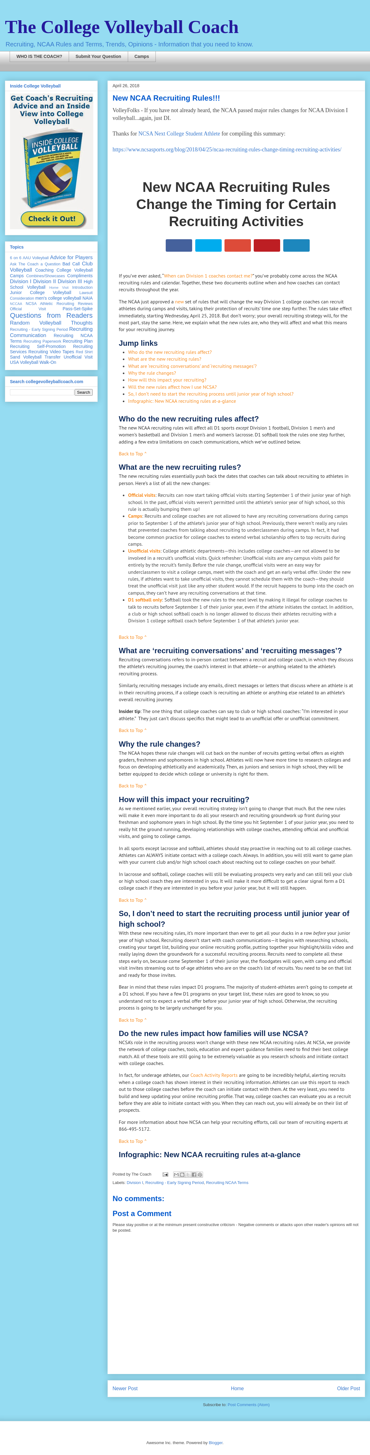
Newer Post (125, 1388)
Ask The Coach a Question (35, 264)
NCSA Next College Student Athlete (179, 134)
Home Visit (58, 287)
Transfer (52, 356)
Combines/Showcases (45, 276)
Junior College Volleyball (40, 292)
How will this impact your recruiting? (167, 380)
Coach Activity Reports (214, 1075)
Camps (142, 56)
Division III (70, 281)
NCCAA (16, 304)
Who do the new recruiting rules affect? (170, 352)
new (179, 301)
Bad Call (71, 263)
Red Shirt (84, 352)
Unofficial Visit (78, 356)
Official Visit (28, 309)
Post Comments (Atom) (249, 1404)
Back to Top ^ (133, 453)
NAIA (87, 298)
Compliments (80, 275)
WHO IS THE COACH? (39, 56)
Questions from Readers (51, 315)
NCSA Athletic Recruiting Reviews (59, 304)
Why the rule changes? (152, 373)
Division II (44, 281)
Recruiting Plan (78, 341)
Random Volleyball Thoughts (51, 323)
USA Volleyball (24, 362)
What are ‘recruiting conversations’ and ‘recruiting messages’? (192, 366)
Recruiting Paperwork (42, 341)
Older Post (348, 1388)
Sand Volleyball (26, 356)
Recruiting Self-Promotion (38, 346)
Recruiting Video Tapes (51, 351)
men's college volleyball (58, 298)
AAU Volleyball (36, 258)
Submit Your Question (98, 56)
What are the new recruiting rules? (164, 359)
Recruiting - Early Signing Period (175, 1182)
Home (237, 1388)
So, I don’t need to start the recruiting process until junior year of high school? (211, 394)
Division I (135, 1182)
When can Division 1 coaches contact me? (208, 276)
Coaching (44, 270)
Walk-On (47, 362)
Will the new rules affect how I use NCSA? (172, 387)
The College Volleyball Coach (122, 27)
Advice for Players (71, 257)
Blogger (215, 1442)
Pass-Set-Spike (78, 308)
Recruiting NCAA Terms (227, 1182)
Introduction (82, 287)
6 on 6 (15, 258)
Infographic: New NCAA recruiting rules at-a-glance (182, 401)
